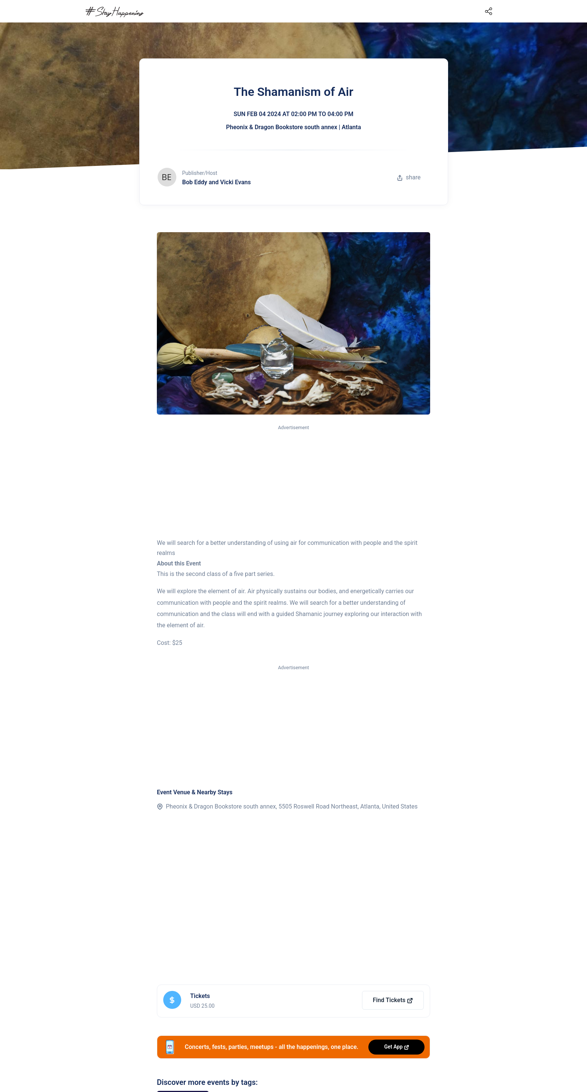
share (409, 177)
